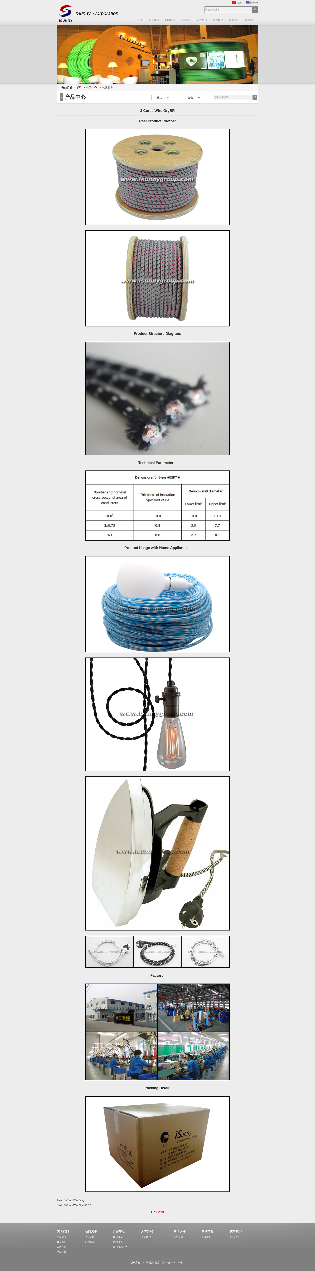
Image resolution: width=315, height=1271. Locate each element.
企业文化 (234, 19)
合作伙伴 (218, 19)
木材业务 (118, 1242)
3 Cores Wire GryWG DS (77, 1205)
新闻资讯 (170, 19)
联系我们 (250, 19)
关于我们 (153, 19)
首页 (78, 87)
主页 (140, 19)
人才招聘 (202, 19)
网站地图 (61, 1251)
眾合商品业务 (120, 1246)
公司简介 (61, 1237)
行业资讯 (90, 1242)
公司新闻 (90, 1237)
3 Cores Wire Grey (74, 1200)
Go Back (157, 1212)
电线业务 (107, 87)
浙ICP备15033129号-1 (173, 1262)
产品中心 (186, 19)
